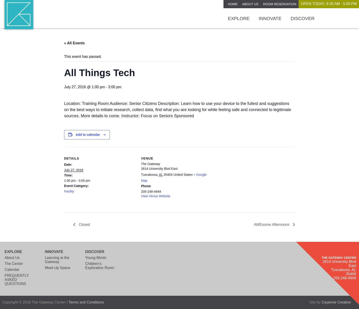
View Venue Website (155, 196)
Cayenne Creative (336, 302)
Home (233, 4)
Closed (84, 224)
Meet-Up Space (57, 268)
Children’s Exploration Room (99, 266)
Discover (302, 18)
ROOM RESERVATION (279, 4)
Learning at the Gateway (57, 260)
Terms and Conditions (86, 302)
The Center (14, 264)
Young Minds (95, 258)
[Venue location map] (242, 178)
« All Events (74, 43)
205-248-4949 (344, 278)
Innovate (270, 18)
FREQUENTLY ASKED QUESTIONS (17, 280)
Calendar (12, 270)
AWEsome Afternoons (272, 224)
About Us (250, 4)
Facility (69, 191)
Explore (239, 18)
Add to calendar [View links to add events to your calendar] (88, 134)
